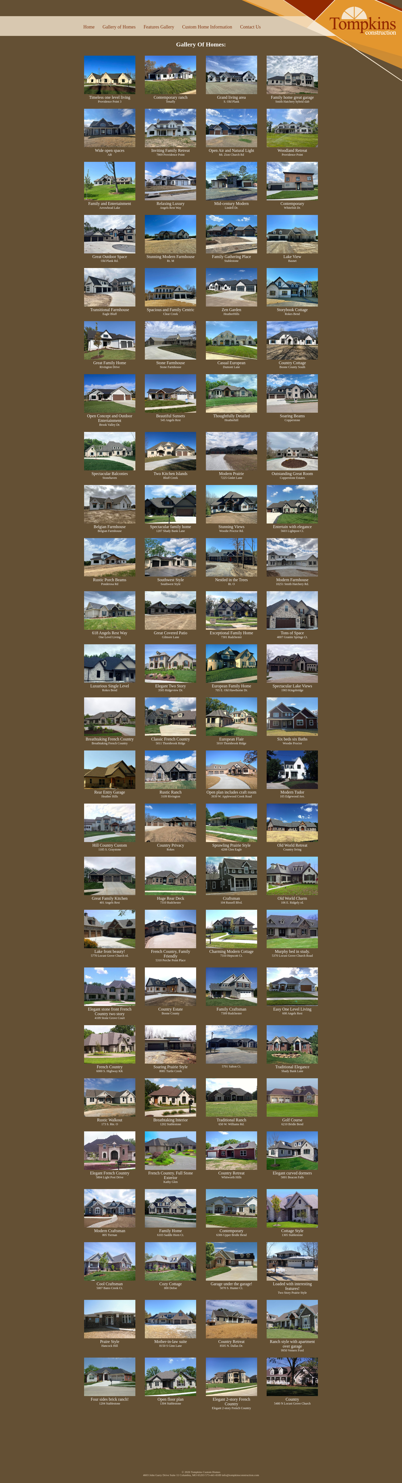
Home (89, 26)
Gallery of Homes (119, 26)
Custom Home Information (207, 26)
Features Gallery (159, 26)
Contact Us (250, 26)
